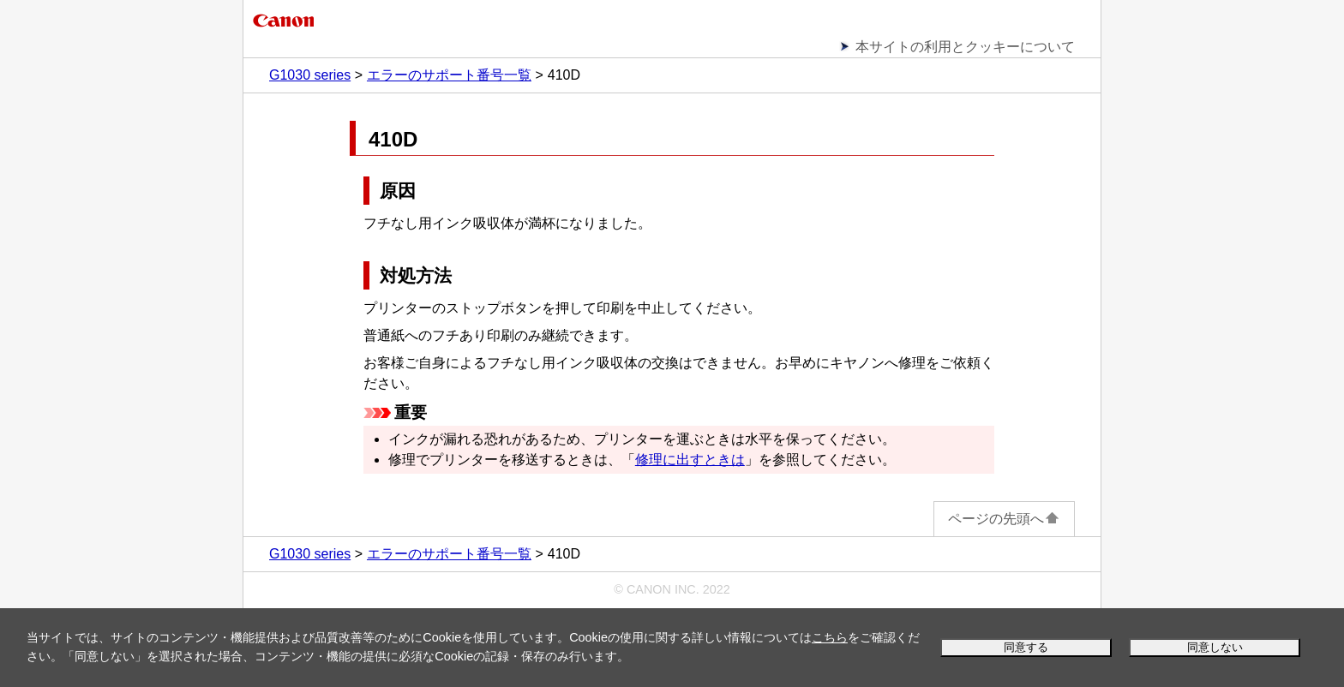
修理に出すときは (690, 459)
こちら (830, 637)
